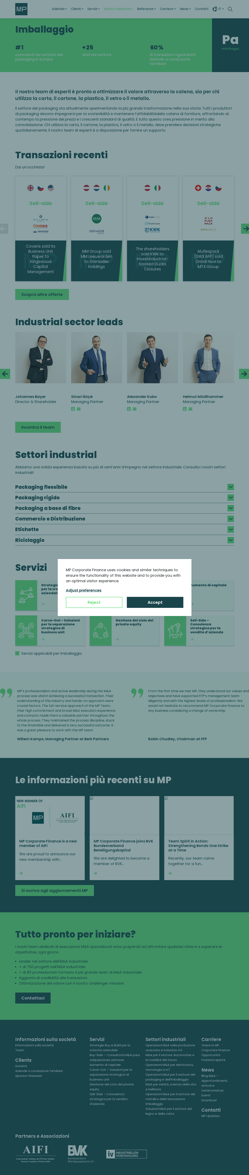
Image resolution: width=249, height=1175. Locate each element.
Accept (155, 602)
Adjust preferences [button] (83, 590)
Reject (94, 602)
